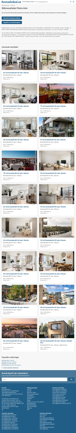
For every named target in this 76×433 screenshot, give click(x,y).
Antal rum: (6, 79)
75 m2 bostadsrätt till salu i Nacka (53, 106)
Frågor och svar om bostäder (35, 402)
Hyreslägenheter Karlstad (9, 414)
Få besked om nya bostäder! (70, 2)
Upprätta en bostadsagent (11, 22)
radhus (61, 29)
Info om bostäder (32, 406)
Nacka (13, 5)
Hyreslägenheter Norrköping (10, 428)
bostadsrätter (40, 29)
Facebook (3, 410)
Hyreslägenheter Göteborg (9, 425)
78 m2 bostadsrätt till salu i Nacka (16, 173)
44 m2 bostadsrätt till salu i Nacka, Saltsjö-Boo (56, 342)
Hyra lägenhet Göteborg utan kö (61, 403)
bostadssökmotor (43, 1)
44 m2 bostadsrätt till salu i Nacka (53, 73)
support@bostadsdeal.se (9, 392)
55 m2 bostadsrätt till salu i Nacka (16, 274)
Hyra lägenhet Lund (58, 395)
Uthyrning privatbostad (59, 394)
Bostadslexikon (31, 403)
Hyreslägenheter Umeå (58, 397)
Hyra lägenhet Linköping (59, 389)
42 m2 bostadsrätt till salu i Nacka (16, 73)
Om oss (29, 389)
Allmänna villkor (31, 392)
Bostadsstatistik (31, 405)
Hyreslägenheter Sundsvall (9, 419)
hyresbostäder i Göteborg (9, 34)
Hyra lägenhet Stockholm (47, 427)
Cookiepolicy (30, 397)
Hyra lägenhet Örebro (58, 398)
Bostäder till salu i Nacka (9, 363)
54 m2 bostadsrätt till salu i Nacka (16, 106)
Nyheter (29, 398)
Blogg (28, 400)
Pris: (4, 77)
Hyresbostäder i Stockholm (60, 33)
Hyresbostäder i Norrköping (10, 424)
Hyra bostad (43, 414)
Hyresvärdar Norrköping (59, 392)
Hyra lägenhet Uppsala (8, 422)
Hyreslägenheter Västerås (47, 424)
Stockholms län (5, 5)
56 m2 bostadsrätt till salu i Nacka (53, 173)
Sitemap (29, 408)
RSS (28, 409)
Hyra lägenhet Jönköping (59, 391)
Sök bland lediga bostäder (11, 18)
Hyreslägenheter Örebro (8, 416)
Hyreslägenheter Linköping (9, 418)
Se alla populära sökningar (10, 367)
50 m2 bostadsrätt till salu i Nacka (53, 207)
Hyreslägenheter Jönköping (10, 421)
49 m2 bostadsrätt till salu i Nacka (16, 140)
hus (52, 29)
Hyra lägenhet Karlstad (58, 402)
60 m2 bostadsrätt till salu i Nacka (53, 307)
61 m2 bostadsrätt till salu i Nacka (53, 140)
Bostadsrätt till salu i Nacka (12, 75)
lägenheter (47, 29)
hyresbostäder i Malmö (24, 34)
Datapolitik (30, 395)
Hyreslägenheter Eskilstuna (60, 400)
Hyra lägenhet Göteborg (47, 418)
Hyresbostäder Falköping (47, 419)
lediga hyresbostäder (29, 29)
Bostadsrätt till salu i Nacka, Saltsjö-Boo (53, 345)
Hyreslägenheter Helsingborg (10, 427)
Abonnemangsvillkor (33, 394)
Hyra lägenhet (44, 428)
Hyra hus (42, 416)
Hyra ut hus (43, 421)
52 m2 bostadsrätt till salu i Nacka (53, 240)
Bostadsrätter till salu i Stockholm (11, 365)
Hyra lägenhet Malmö (46, 422)
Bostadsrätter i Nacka (8, 360)
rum (55, 29)
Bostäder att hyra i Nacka (9, 362)
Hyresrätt (42, 425)
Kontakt (29, 391)
